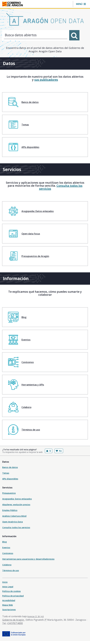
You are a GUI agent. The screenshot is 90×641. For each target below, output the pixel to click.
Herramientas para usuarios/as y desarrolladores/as (28, 559)
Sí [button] (48, 450)
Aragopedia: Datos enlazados (17, 498)
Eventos (6, 547)
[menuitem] (45, 102)
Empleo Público (9, 510)
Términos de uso (10, 570)
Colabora (6, 564)
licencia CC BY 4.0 (35, 616)
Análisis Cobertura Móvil (14, 516)
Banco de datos (10, 467)
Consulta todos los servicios (60, 187)
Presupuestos (9, 493)
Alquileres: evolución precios (16, 504)
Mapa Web (7, 605)
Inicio (5, 582)
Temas (5, 473)
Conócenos (7, 553)
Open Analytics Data (12, 521)
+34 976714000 (15, 623)
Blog (4, 541)
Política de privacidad (13, 595)
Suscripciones (9, 609)
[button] (81, 4)
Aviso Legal (7, 586)
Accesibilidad (8, 600)
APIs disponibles (10, 478)
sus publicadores (46, 80)
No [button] (59, 450)
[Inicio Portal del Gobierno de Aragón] (12, 4)
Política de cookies (11, 591)
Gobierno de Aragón (13, 619)
